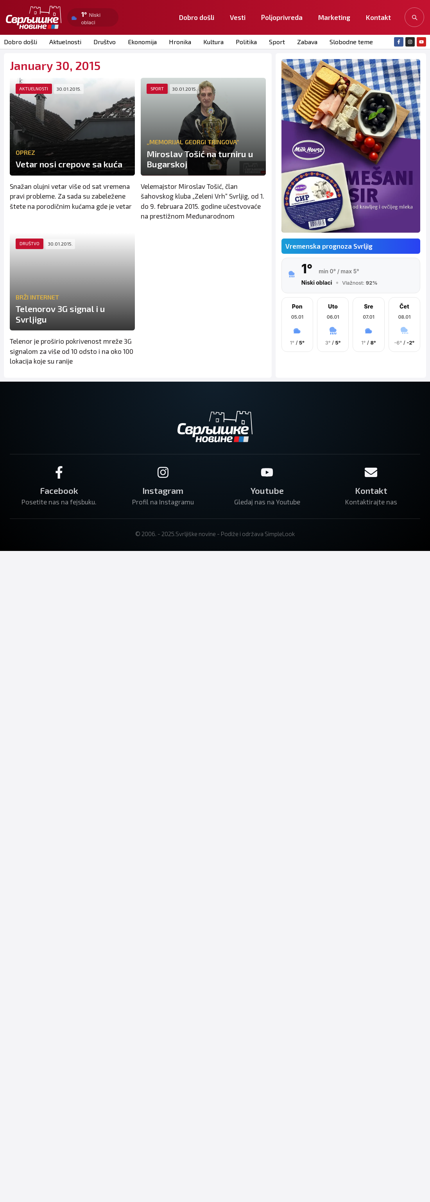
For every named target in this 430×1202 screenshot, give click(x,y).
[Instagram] (163, 472)
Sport (277, 41)
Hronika (180, 41)
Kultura (213, 41)
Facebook (59, 490)
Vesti (237, 17)
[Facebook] (59, 472)
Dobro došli (196, 17)
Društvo (104, 41)
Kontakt (378, 17)
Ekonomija (142, 41)
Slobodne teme (351, 41)
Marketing (334, 17)
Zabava (307, 41)
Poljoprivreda (282, 17)
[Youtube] (267, 472)
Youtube (267, 490)
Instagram (162, 490)
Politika (246, 41)
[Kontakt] (371, 472)
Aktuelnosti (65, 41)
